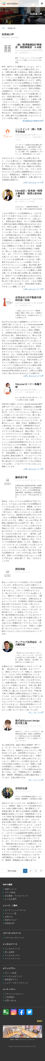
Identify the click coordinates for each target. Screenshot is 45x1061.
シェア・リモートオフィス (16, 983)
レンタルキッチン (12, 955)
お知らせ (8, 917)
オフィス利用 (10, 973)
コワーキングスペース (14, 938)
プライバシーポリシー (14, 994)
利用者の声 (9, 923)
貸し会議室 (9, 952)
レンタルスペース (12, 949)
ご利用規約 (9, 997)
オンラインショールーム (15, 910)
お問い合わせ (10, 1000)
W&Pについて (11, 889)
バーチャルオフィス (13, 976)
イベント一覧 (10, 913)
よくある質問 (10, 899)
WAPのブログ (11, 920)
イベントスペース (12, 958)
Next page (12, 871)
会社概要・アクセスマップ (16, 896)
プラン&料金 (10, 892)
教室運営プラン (11, 979)
